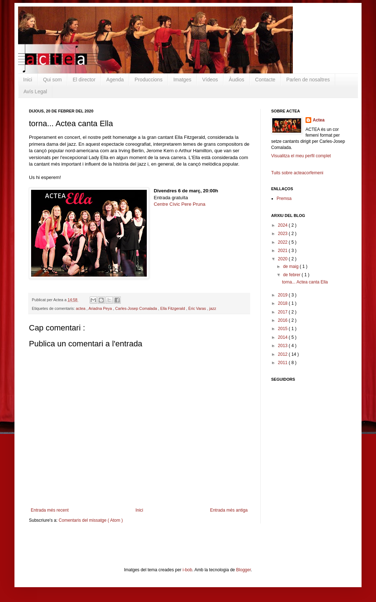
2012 (283, 354)
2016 (283, 320)
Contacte (265, 79)
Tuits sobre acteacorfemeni (297, 172)
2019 (283, 295)
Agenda (115, 79)
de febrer (292, 274)
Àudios (236, 79)
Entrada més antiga (229, 510)
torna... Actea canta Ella (305, 282)
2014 (283, 337)
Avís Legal (35, 91)
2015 (283, 328)
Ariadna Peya (101, 308)
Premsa (284, 198)
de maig (291, 266)
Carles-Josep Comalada (136, 308)
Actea (319, 120)
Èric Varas (197, 308)
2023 (283, 233)
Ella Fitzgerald (173, 308)
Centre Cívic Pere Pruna (179, 204)
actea (81, 308)
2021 (283, 250)
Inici (27, 79)
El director (84, 79)
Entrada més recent (50, 510)
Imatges (182, 79)
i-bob (187, 569)
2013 (283, 345)
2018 (283, 303)
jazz (212, 308)
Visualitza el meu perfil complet (301, 155)
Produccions (148, 79)
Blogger (243, 569)
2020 (283, 258)
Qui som (52, 79)
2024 (283, 225)
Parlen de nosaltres (308, 79)
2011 (283, 362)
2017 (283, 312)
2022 (283, 242)
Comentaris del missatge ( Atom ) (91, 520)
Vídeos (210, 79)
